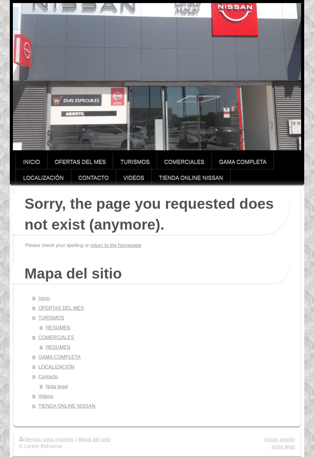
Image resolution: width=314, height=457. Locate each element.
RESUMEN (58, 327)
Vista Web (283, 446)
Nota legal (57, 386)
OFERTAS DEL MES (61, 308)
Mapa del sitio (94, 439)
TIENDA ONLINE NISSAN (66, 406)
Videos (45, 396)
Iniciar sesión (279, 439)
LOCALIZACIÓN (56, 366)
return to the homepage (115, 245)
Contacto (48, 376)
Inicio (44, 298)
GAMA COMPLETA (59, 357)
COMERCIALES (56, 337)
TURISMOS (51, 317)
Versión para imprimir (46, 439)
